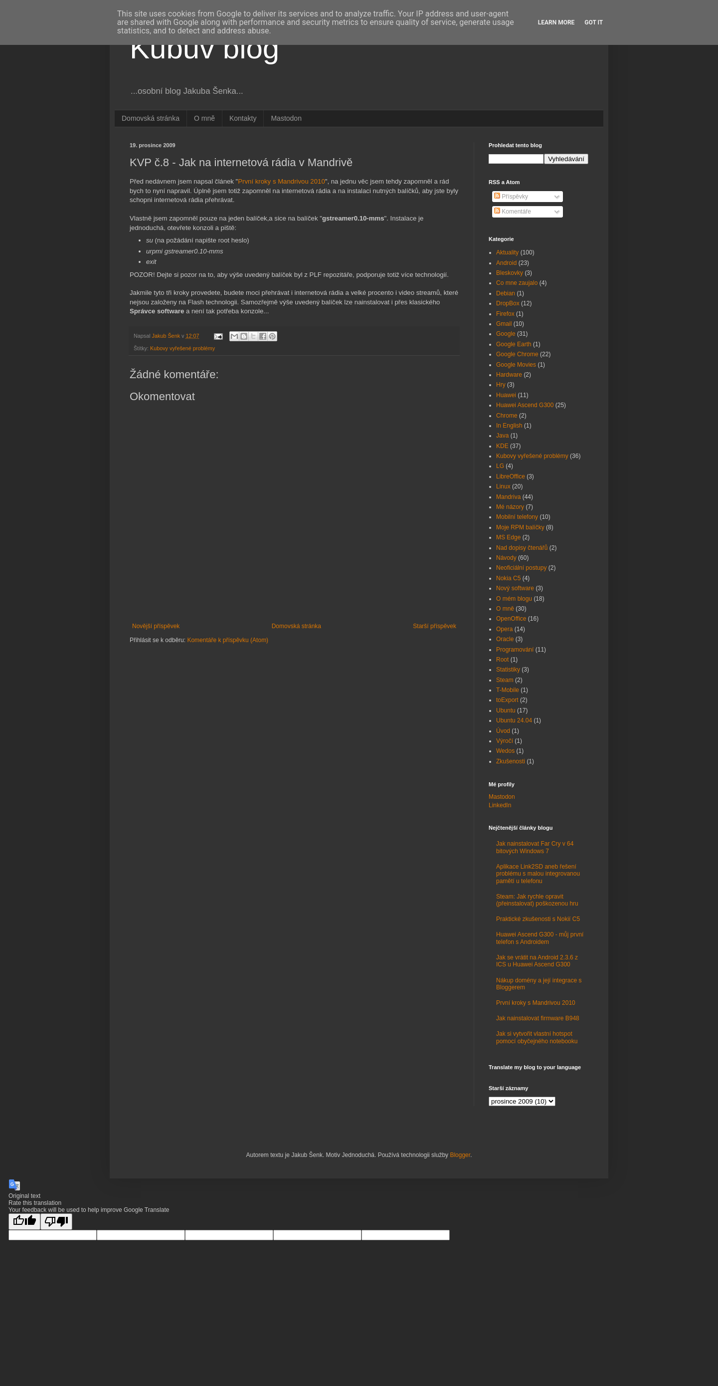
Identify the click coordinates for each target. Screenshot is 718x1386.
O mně (204, 118)
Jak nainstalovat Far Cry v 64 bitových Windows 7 (534, 847)
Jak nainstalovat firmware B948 (537, 1018)
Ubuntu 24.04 (514, 720)
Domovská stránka (151, 118)
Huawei (506, 395)
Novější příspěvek (156, 626)
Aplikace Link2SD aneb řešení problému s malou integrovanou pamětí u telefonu (538, 874)
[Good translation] (24, 1221)
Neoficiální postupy (521, 567)
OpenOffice (511, 618)
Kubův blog (204, 48)
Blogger (460, 1155)
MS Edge (508, 537)
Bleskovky (509, 272)
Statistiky (508, 669)
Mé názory (510, 506)
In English (509, 425)
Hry (501, 384)
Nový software (515, 588)
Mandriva (508, 496)
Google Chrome (517, 354)
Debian (505, 293)
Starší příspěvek (434, 626)
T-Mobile (507, 690)
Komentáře (512, 211)
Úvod (503, 730)
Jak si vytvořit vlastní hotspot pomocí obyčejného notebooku (536, 1037)
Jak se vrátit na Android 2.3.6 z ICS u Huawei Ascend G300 (537, 961)
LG (500, 465)
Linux (503, 486)
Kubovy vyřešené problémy (182, 348)
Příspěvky (511, 196)
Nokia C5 (508, 578)
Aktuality (507, 252)
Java (502, 435)
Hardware (509, 374)
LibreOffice (510, 476)
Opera (504, 629)
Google (506, 333)
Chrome (507, 415)
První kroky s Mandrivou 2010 (281, 181)
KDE (502, 446)
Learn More (556, 22)
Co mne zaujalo (517, 282)
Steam (505, 680)
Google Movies (516, 364)
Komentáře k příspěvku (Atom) (227, 640)
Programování (515, 649)
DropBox (508, 303)
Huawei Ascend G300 (524, 405)
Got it (593, 22)
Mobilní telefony (517, 516)
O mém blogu (514, 598)
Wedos (505, 750)
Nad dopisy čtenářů (521, 547)
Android (506, 262)
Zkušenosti (510, 761)
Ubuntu (506, 710)
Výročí (504, 740)
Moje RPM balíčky (520, 527)
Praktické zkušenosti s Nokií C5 (538, 919)
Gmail (504, 323)
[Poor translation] (56, 1221)
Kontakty (242, 118)
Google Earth (514, 344)
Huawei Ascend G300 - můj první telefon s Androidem (539, 938)
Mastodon (286, 118)
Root (502, 659)
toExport (507, 699)
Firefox (505, 313)
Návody (506, 557)
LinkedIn (500, 805)
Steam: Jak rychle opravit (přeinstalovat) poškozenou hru (537, 900)
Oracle (505, 639)
